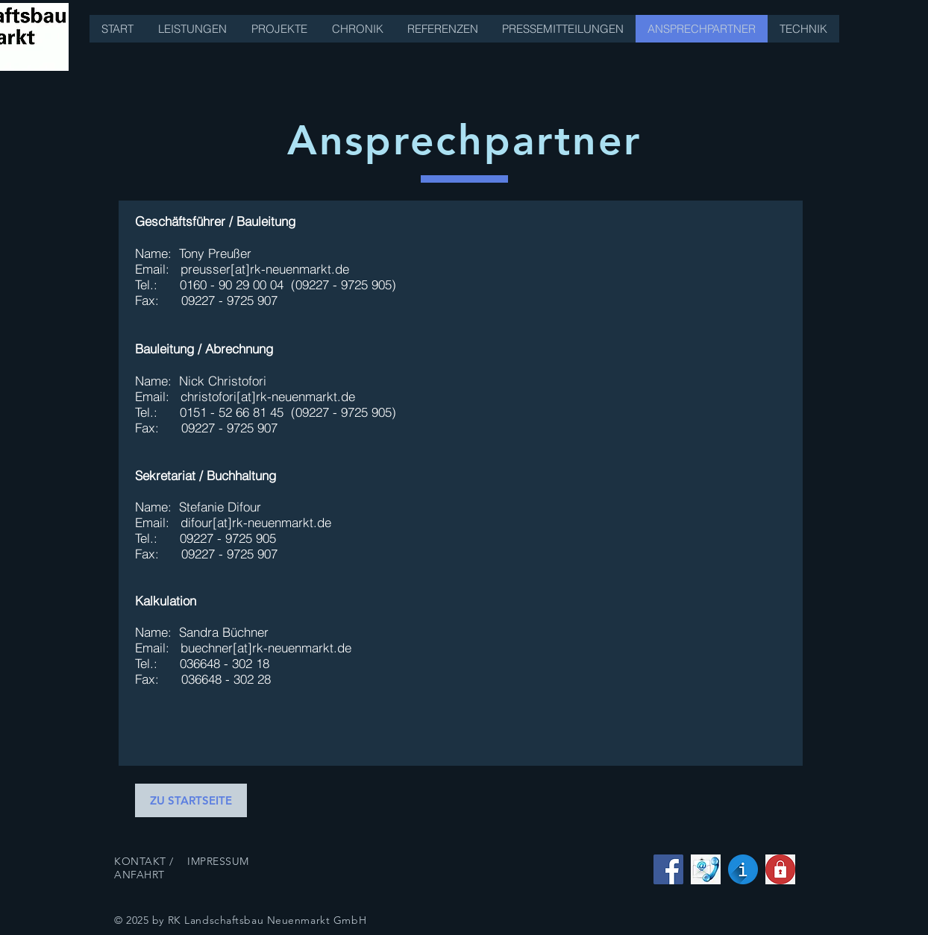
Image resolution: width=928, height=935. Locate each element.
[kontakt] (706, 869)
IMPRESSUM (218, 861)
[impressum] (743, 869)
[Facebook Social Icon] (668, 869)
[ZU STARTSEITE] (191, 800)
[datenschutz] (780, 869)
